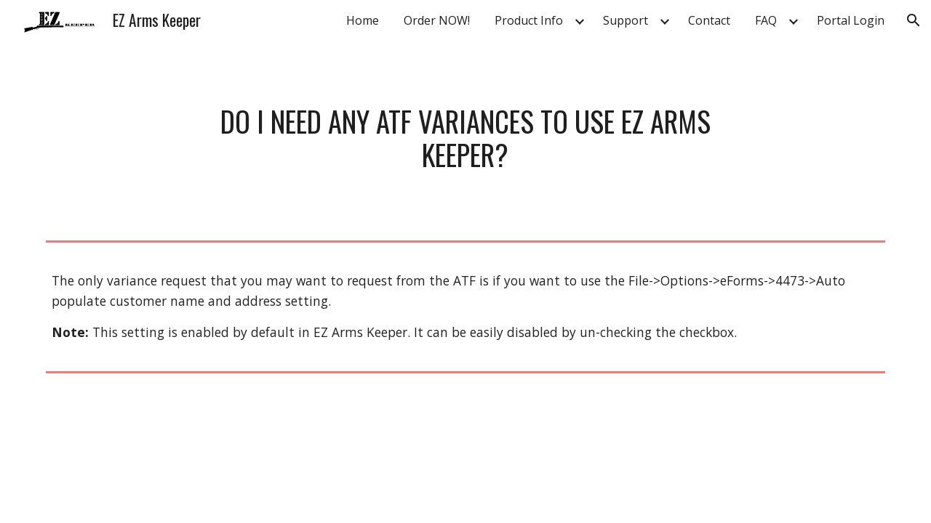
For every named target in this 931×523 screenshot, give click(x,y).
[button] (913, 20)
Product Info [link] (529, 20)
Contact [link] (709, 20)
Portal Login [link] (850, 20)
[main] (465, 138)
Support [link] (625, 20)
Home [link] (362, 20)
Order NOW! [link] (437, 20)
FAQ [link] (766, 20)
